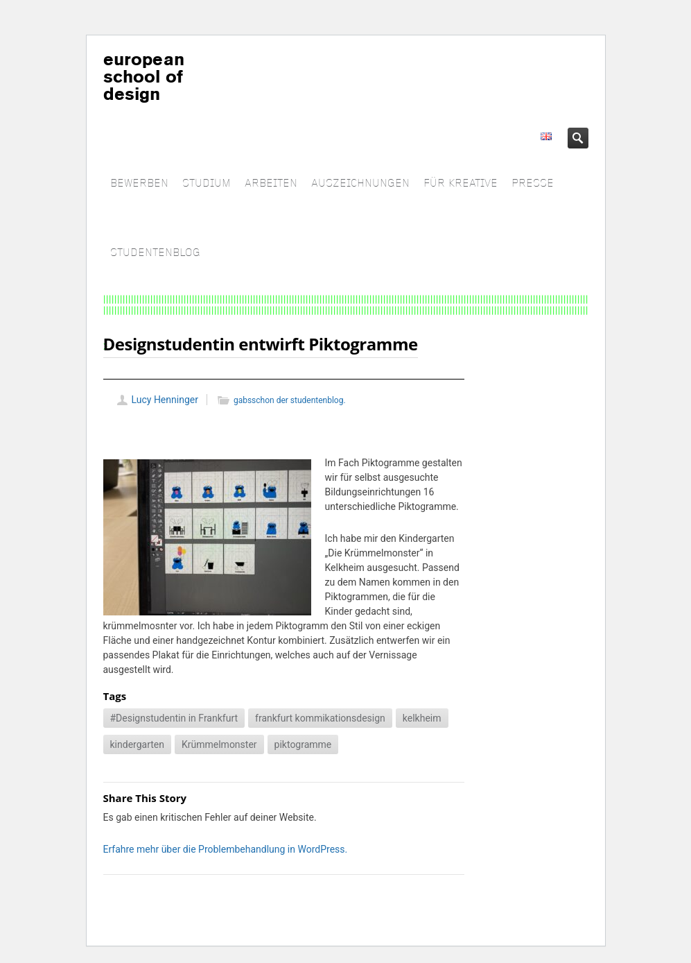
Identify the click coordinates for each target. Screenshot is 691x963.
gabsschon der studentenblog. (290, 400)
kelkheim (422, 718)
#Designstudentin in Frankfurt (174, 718)
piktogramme (303, 744)
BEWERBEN (139, 183)
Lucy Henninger (165, 399)
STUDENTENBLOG (155, 252)
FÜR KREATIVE (460, 183)
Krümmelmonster (219, 744)
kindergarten (137, 744)
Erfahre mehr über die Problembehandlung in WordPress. (225, 849)
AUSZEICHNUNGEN (360, 183)
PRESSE (532, 183)
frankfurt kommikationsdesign (320, 718)
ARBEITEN (271, 183)
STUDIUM (206, 183)
